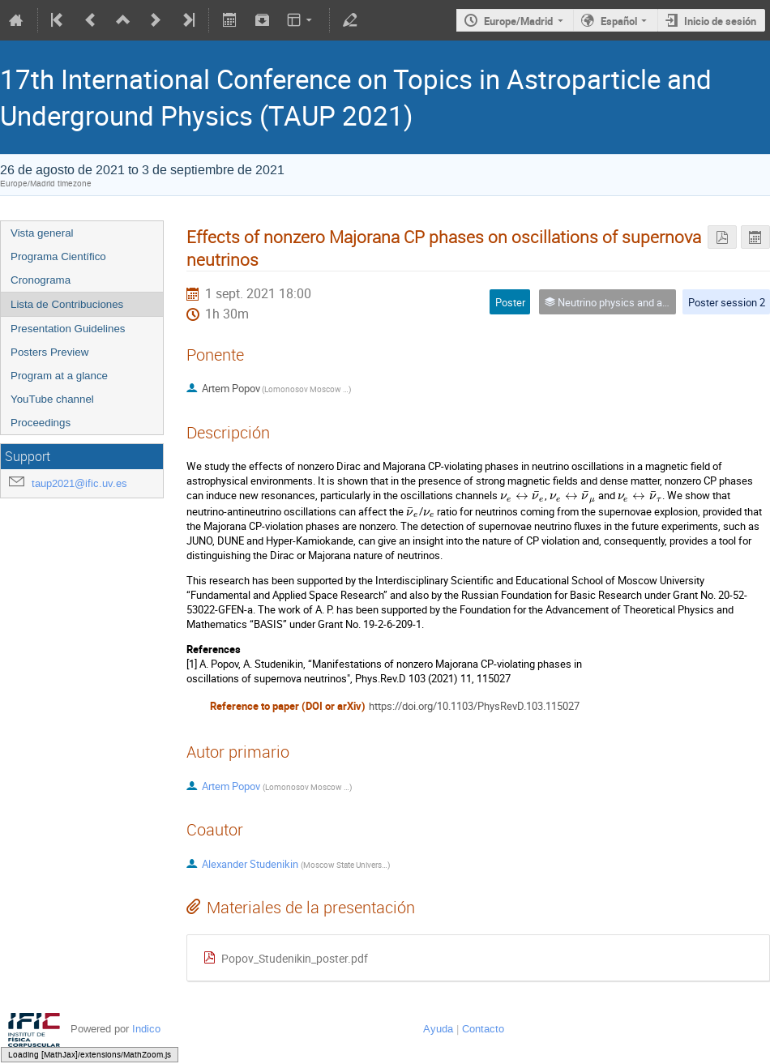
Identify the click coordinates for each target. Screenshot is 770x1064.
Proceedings (41, 423)
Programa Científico (58, 256)
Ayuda (438, 1029)
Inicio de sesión (720, 21)
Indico (146, 1029)
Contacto (483, 1029)
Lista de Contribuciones (67, 304)
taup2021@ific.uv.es (79, 483)
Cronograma (41, 280)
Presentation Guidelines (68, 329)
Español (619, 21)
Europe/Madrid (518, 21)
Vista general (42, 233)
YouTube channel (52, 399)
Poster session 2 (726, 302)
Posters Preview (49, 352)
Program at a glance (59, 376)
